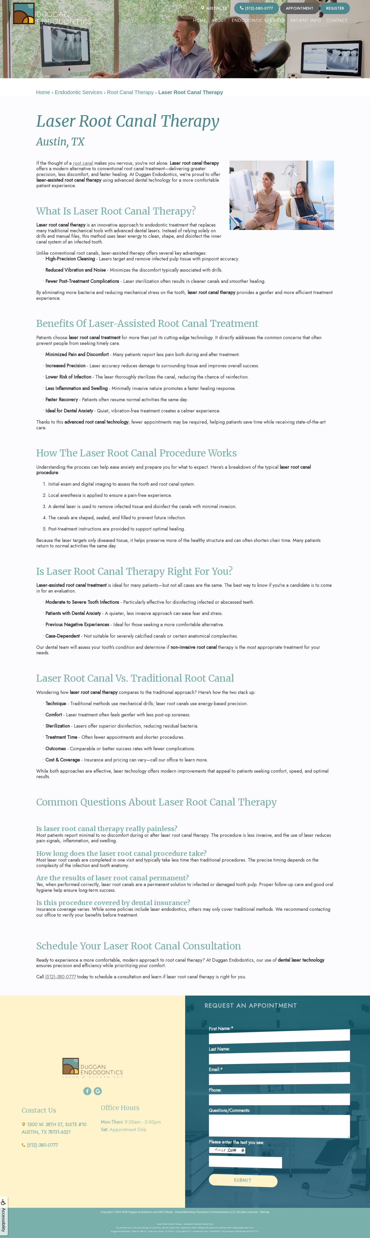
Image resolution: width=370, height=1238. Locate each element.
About (219, 20)
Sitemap (264, 1211)
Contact (337, 20)
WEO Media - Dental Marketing (176, 1211)
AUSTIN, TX (214, 8)
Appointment (299, 8)
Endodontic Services (258, 20)
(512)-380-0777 (256, 8)
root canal (83, 163)
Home (199, 20)
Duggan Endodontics (140, 1211)
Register (335, 8)
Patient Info (305, 20)
